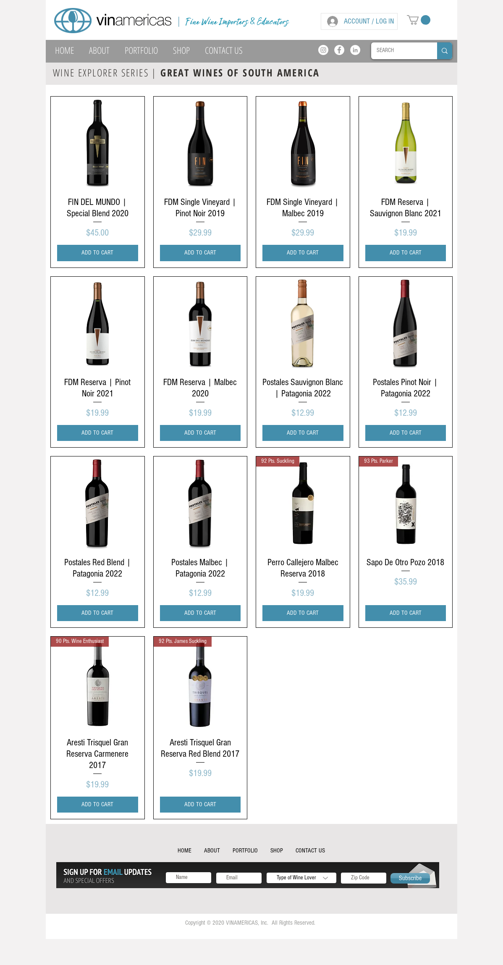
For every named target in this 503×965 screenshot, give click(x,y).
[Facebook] (339, 50)
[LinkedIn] (355, 50)
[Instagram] (323, 50)
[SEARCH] (398, 50)
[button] (418, 20)
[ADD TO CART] (97, 253)
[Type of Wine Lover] (301, 878)
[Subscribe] (410, 878)
